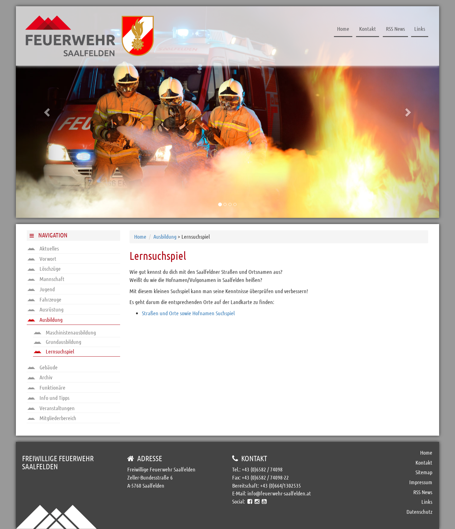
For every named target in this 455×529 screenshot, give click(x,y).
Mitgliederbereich (51, 417)
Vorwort (41, 258)
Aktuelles (43, 248)
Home (343, 28)
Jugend (41, 289)
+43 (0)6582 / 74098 (262, 469)
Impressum (420, 482)
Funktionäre (46, 387)
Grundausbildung (57, 341)
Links (419, 28)
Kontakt (367, 28)
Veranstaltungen (51, 408)
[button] (47, 112)
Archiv (39, 377)
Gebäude (42, 367)
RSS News (395, 28)
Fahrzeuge (44, 299)
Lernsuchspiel (54, 351)
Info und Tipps (48, 397)
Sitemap (423, 472)
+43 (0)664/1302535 (280, 485)
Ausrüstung (45, 309)
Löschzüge (44, 268)
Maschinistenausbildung (65, 332)
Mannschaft (45, 278)
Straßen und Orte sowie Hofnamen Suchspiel (188, 313)
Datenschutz (419, 511)
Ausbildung (45, 319)
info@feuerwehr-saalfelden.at (279, 493)
